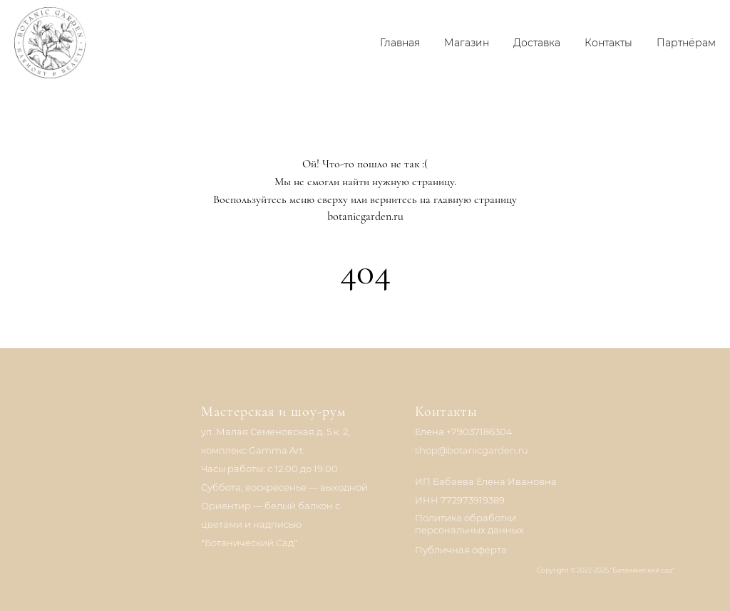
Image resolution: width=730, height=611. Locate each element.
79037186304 (482, 431)
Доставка (536, 42)
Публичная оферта (461, 549)
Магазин (466, 42)
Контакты (608, 42)
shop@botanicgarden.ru (471, 450)
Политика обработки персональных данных (469, 524)
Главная (400, 42)
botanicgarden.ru (365, 216)
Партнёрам (686, 42)
